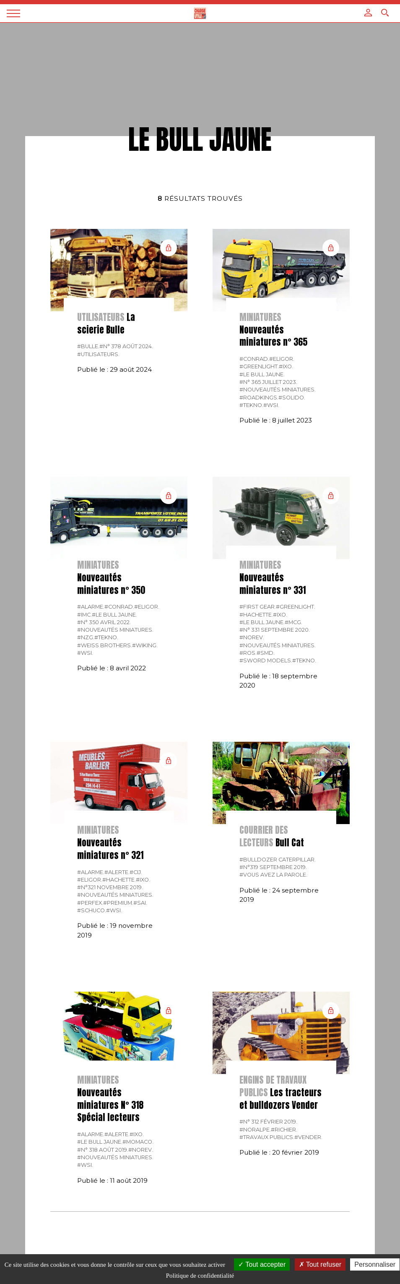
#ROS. (248, 653)
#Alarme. (90, 607)
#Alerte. (117, 872)
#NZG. (85, 637)
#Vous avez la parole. (273, 875)
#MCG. (293, 622)
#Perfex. (90, 903)
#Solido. (291, 397)
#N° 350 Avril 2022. (104, 622)
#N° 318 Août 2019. (102, 1150)
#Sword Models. (265, 660)
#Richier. (284, 1129)
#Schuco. (91, 910)
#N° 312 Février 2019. (268, 1122)
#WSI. (271, 405)
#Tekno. (251, 405)
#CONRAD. (254, 359)
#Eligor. (281, 359)
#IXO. (286, 366)
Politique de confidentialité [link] (200, 1275)
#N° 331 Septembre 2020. (274, 630)
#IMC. (84, 615)
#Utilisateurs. (98, 354)
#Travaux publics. (266, 1137)
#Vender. (308, 1137)
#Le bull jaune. (262, 374)
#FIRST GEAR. (257, 607)
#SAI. (140, 903)
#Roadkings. (258, 397)
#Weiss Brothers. (104, 645)
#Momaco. (137, 1142)
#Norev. (251, 637)
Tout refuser (320, 1264)
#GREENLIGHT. (259, 366)
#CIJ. (136, 872)
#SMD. (266, 653)
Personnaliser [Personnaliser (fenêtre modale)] (374, 1264)
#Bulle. (88, 346)
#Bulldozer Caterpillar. (277, 859)
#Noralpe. (255, 1129)
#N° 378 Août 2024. (126, 346)
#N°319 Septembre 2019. (273, 867)
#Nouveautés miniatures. (277, 389)
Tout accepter (262, 1264)
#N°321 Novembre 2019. (110, 887)
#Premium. (118, 903)
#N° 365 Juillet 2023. (268, 382)
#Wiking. (145, 645)
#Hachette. (256, 615)
